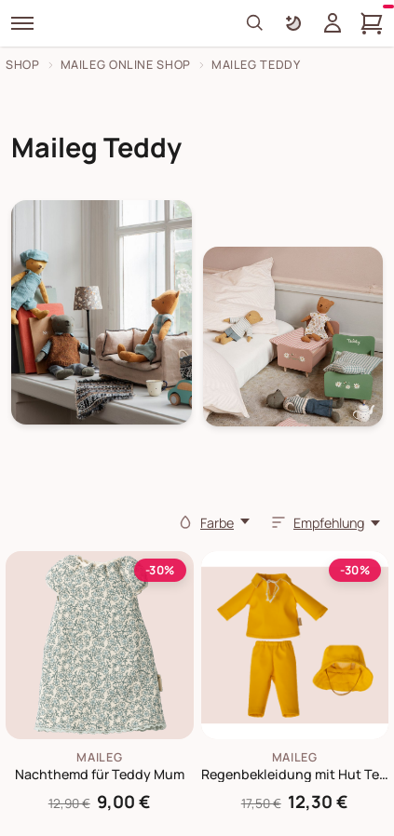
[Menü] (22, 23)
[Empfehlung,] (338, 523)
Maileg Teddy (256, 65)
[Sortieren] (278, 522)
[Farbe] (185, 522)
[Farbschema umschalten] (293, 23)
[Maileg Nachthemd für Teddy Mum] (100, 645)
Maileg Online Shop (126, 65)
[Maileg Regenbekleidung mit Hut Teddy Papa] (295, 645)
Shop (23, 65)
